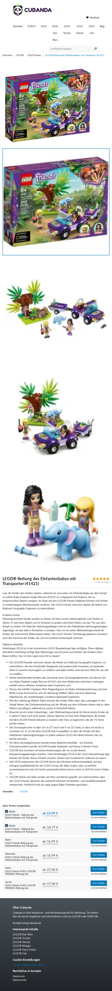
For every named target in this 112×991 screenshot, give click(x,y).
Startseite (18, 26)
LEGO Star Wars (55, 33)
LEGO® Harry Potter (24, 949)
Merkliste (92, 17)
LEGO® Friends (21, 941)
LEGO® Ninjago (22, 945)
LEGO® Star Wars (23, 934)
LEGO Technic (67, 29)
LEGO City (92, 29)
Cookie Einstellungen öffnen (29, 964)
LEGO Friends (79, 29)
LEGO (44, 26)
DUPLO (32, 26)
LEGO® (20, 55)
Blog (102, 26)
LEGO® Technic (22, 938)
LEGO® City (20, 953)
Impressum (19, 976)
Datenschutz (19, 979)
